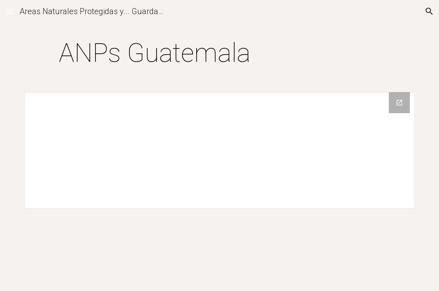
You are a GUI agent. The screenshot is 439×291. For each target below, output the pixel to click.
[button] (9, 11)
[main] (154, 53)
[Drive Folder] (219, 150)
